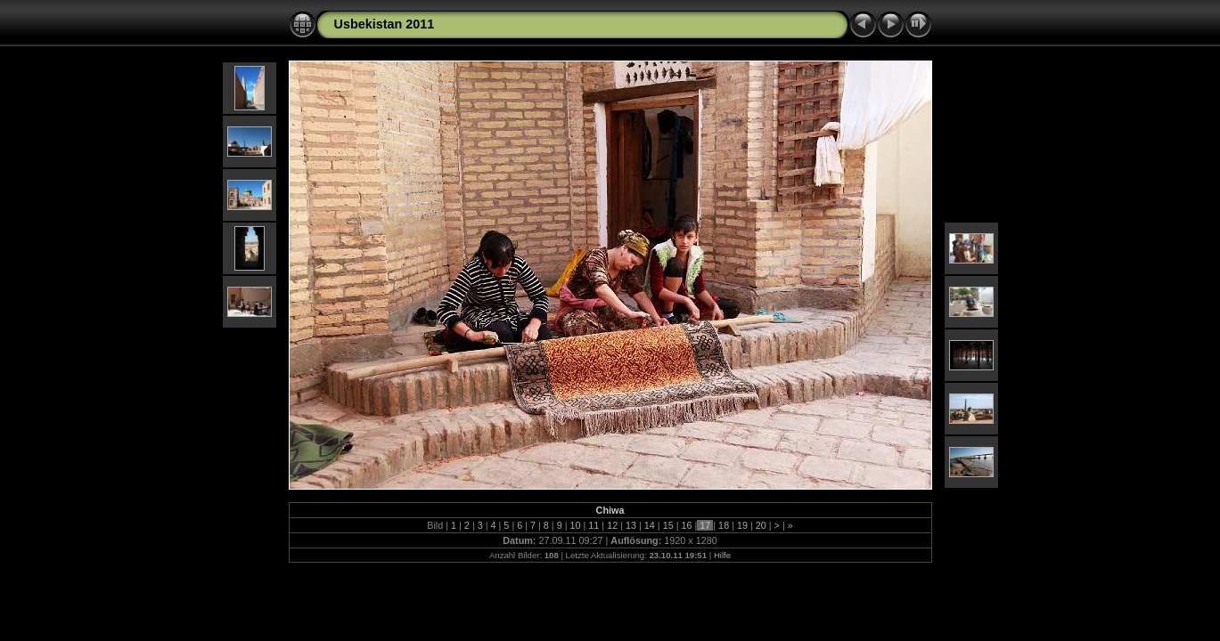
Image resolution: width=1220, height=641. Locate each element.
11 (593, 525)
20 (761, 525)
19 (742, 525)
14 (650, 525)
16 (686, 525)
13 (631, 525)
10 (576, 525)
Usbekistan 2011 (384, 24)
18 (724, 525)
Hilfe (722, 555)
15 (668, 525)
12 (612, 525)
